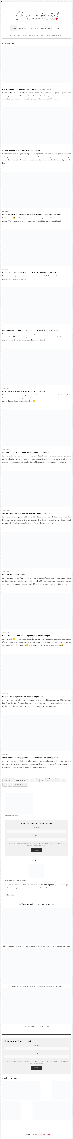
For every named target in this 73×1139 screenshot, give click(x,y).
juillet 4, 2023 (5, 693)
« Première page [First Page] (21, 780)
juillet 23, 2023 (5, 510)
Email (36, 835)
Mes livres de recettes (53, 35)
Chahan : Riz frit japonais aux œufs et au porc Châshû (24, 697)
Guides (25, 35)
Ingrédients (22, 28)
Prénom (36, 827)
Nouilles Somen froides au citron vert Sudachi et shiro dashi (27, 452)
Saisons (59, 28)
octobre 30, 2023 (6, 147)
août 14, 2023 (5, 211)
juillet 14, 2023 (5, 632)
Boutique (32, 35)
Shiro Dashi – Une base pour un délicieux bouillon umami (26, 513)
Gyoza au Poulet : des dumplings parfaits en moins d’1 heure (27, 89)
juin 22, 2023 (5, 754)
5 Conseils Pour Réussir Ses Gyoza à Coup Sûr (21, 150)
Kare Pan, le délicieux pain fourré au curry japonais (23, 391)
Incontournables (14, 35)
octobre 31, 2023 (6, 86)
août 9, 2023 (5, 327)
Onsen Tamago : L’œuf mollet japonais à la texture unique (26, 636)
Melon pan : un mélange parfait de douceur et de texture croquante (30, 758)
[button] (1, 1)
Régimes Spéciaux (47, 28)
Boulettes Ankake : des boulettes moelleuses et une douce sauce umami (31, 214)
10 (63, 780)
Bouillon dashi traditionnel (13, 574)
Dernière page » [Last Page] (20, 784)
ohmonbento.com (43, 1134)
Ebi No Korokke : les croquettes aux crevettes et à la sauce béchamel (30, 330)
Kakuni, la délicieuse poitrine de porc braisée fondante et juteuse (29, 272)
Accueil (13, 28)
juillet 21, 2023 (5, 571)
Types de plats (34, 28)
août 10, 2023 (5, 269)
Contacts (40, 35)
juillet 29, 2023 (5, 388)
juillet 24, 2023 (5, 449)
